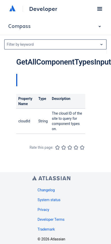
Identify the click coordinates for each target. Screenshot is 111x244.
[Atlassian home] (12, 9)
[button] (99, 9)
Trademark (46, 229)
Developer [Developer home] (43, 8)
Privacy (43, 210)
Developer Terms (51, 219)
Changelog (46, 190)
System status (49, 200)
